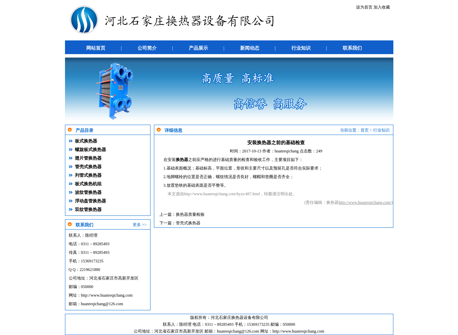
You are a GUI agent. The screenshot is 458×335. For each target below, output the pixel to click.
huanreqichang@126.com (102, 303)
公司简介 (147, 48)
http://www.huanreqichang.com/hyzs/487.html (222, 193)
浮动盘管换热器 (90, 200)
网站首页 (95, 48)
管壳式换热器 (88, 166)
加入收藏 (382, 7)
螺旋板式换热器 (90, 149)
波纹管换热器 (88, 192)
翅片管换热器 (88, 158)
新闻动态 (249, 48)
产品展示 (198, 48)
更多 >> (140, 224)
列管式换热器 (88, 175)
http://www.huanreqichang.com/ (365, 202)
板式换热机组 (88, 183)
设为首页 (364, 7)
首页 (365, 130)
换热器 (182, 159)
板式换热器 (86, 141)
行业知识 (301, 48)
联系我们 (352, 48)
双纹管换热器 (88, 209)
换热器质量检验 (190, 214)
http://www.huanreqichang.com (107, 295)
